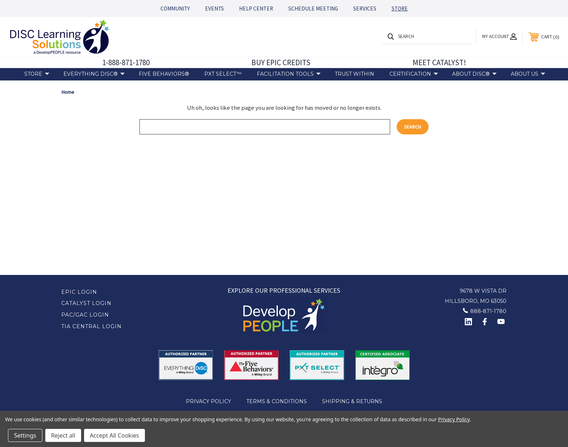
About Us (528, 74)
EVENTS (214, 8)
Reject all (63, 435)
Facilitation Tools (289, 74)
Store (36, 74)
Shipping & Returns (352, 401)
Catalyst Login (86, 303)
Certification (413, 74)
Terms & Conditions (276, 401)
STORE (400, 8)
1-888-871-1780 (126, 62)
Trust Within (354, 74)
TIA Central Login (91, 326)
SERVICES (364, 8)
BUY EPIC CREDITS (280, 62)
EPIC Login (79, 292)
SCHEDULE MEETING (313, 8)
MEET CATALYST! (439, 62)
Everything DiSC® (94, 74)
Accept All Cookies (114, 435)
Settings (25, 435)
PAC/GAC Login (85, 315)
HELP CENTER (256, 8)
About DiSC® (474, 74)
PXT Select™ (223, 74)
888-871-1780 (488, 311)
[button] (283, 315)
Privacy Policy (208, 401)
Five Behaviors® (164, 74)
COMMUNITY (175, 8)
